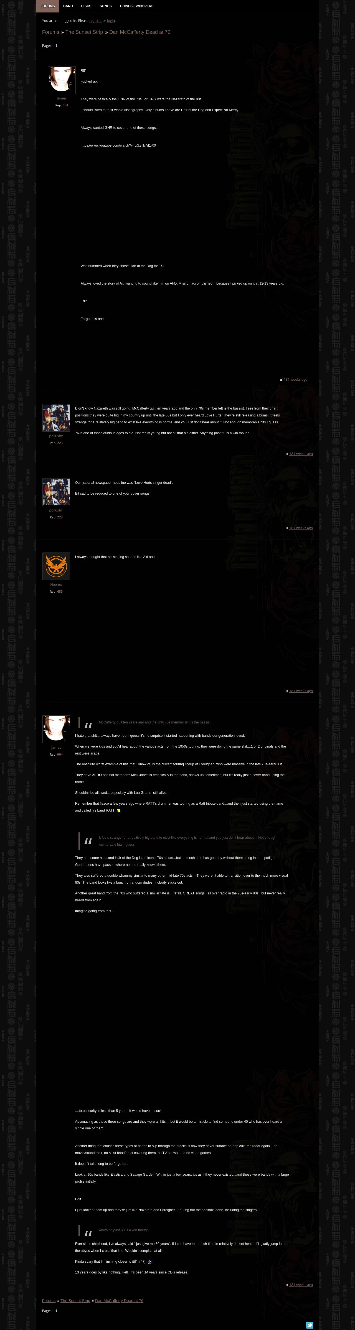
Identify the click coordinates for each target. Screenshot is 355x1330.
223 (59, 443)
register (95, 21)
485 (59, 592)
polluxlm (56, 436)
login (111, 21)
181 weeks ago (296, 380)
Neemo (56, 584)
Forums (50, 32)
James (61, 98)
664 (65, 105)
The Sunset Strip (84, 32)
